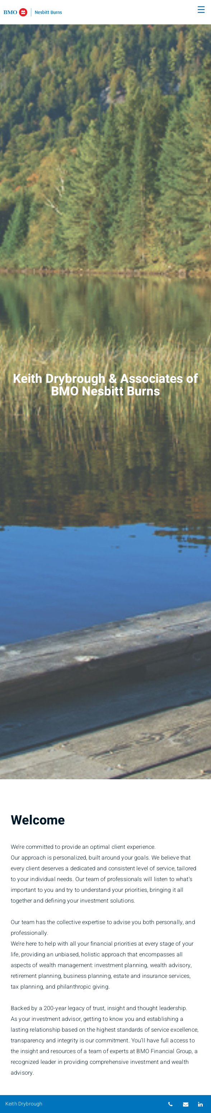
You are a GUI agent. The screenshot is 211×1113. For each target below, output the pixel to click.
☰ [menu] (201, 10)
